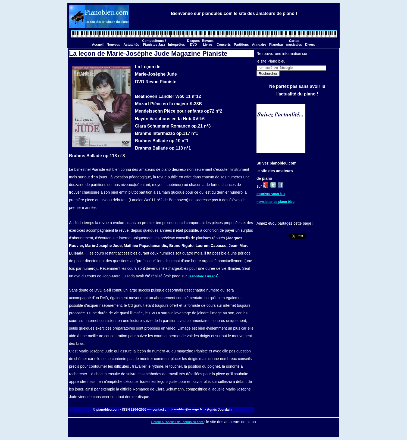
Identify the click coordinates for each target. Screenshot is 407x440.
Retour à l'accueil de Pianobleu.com (177, 422)
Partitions (241, 45)
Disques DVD (193, 43)
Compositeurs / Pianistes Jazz (154, 43)
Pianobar (276, 45)
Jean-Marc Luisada (202, 276)
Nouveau (113, 45)
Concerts (224, 45)
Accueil (98, 45)
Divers (310, 45)
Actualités (131, 45)
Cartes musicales (294, 43)
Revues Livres (208, 43)
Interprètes (176, 45)
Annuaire (259, 45)
